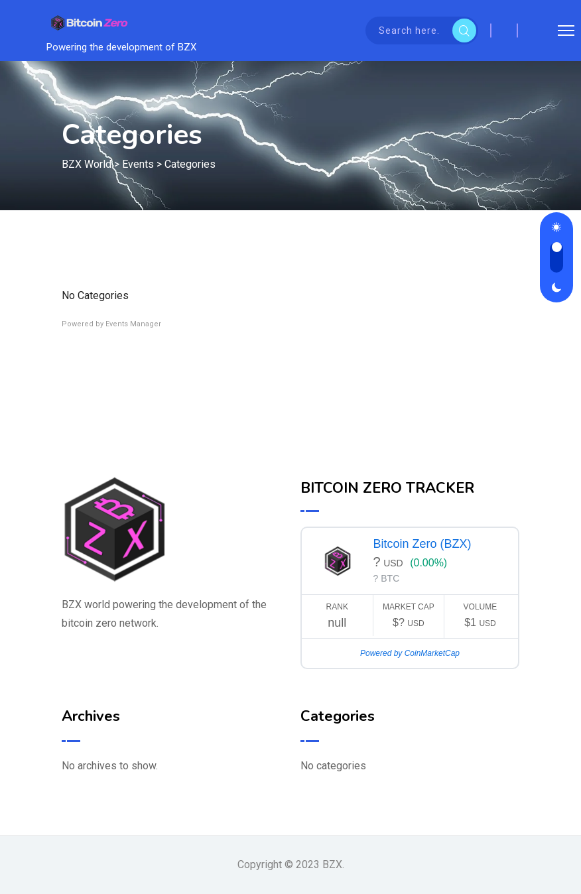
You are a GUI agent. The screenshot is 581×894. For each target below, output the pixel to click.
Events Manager (133, 324)
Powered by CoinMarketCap (410, 653)
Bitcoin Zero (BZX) (422, 543)
